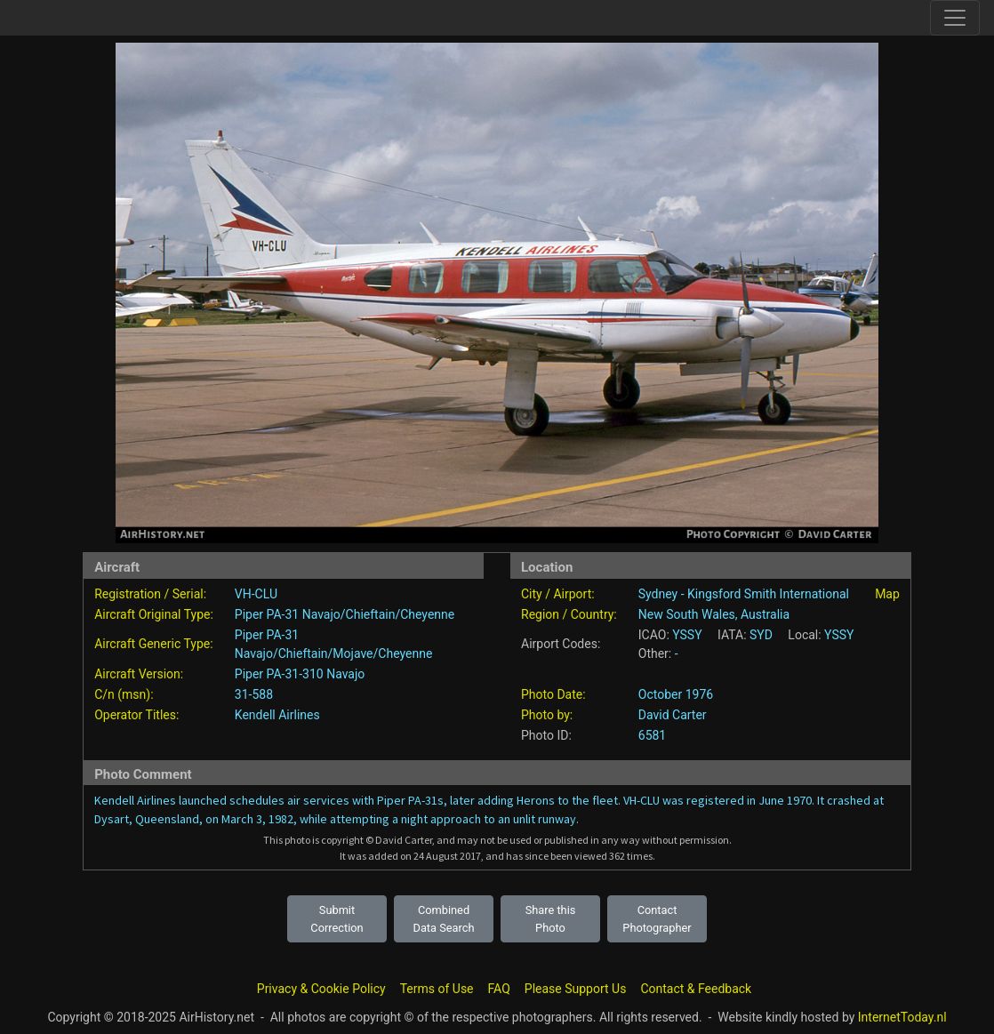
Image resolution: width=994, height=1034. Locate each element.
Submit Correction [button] (336, 918)
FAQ (499, 989)
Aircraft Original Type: (153, 614)
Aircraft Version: (138, 674)
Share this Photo (550, 918)
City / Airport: (558, 594)
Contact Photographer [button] (656, 918)
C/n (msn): (123, 694)
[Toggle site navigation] (955, 18)
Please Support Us (576, 989)
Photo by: (547, 715)
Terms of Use (437, 989)
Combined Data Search (444, 918)
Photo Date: (553, 694)
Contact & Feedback (695, 989)
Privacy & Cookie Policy (321, 989)
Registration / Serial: (150, 594)
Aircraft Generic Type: (153, 644)
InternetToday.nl (902, 1017)
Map (887, 594)
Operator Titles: (136, 715)
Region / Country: (569, 614)
